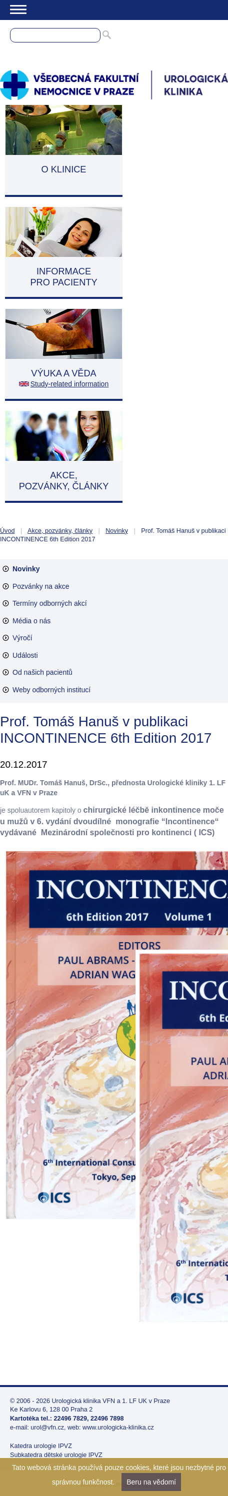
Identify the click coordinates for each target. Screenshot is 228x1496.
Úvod (7, 530)
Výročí (22, 638)
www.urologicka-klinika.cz (118, 1427)
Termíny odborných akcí (49, 603)
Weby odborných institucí (51, 690)
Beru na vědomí (151, 1482)
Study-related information (69, 384)
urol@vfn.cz (47, 1427)
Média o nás (31, 621)
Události (25, 655)
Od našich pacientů (42, 672)
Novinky (117, 530)
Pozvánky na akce (41, 586)
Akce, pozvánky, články (60, 530)
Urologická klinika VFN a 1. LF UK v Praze (111, 1401)
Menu (18, 9)
